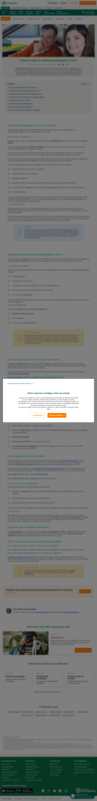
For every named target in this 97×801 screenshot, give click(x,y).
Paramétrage (38, 415)
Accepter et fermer (57, 415)
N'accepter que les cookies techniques (20, 383)
